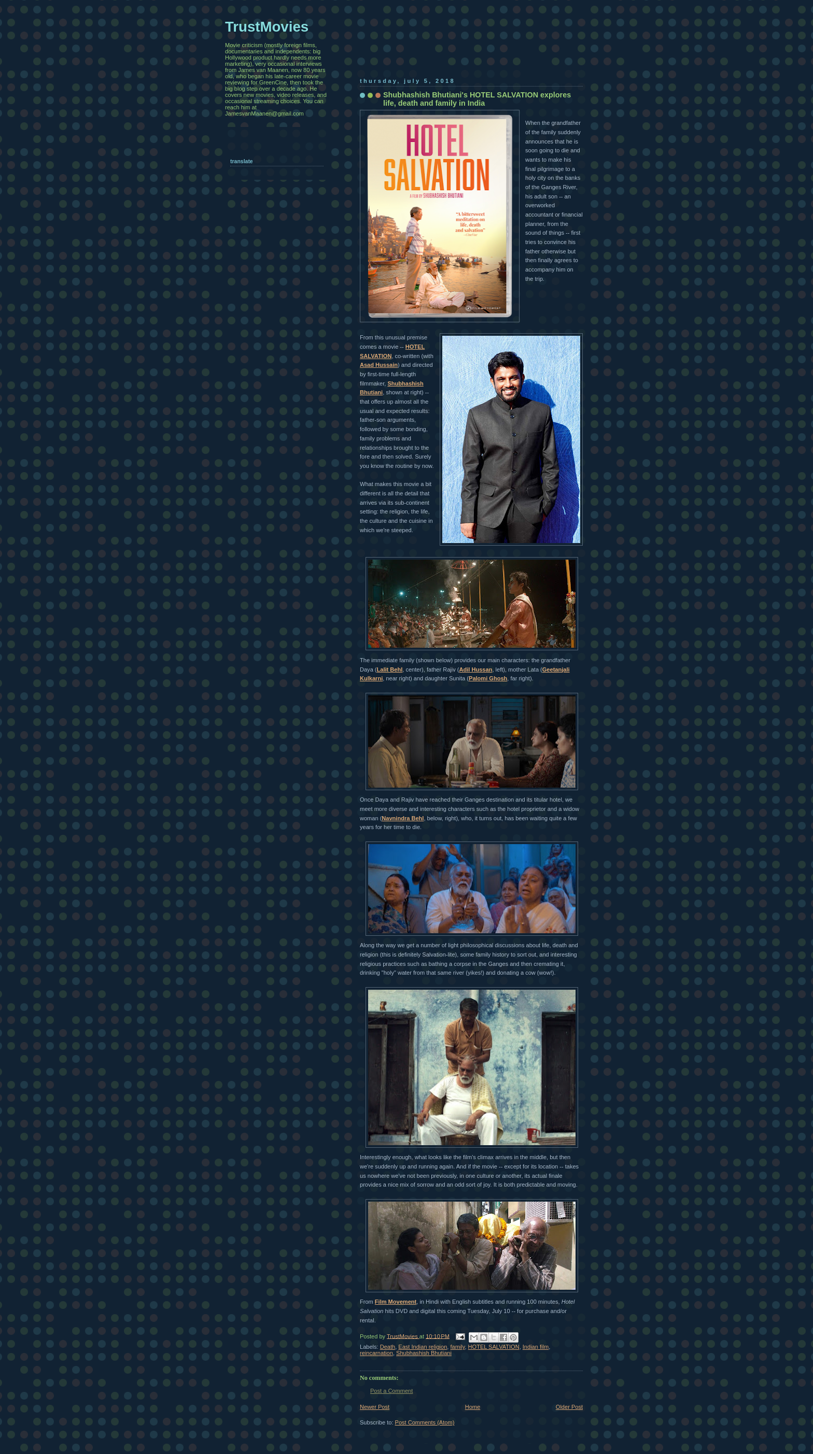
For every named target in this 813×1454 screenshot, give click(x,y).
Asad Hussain (379, 365)
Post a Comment (391, 1391)
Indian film (536, 1347)
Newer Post (374, 1407)
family (457, 1347)
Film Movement (395, 1302)
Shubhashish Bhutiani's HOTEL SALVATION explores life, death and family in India (477, 99)
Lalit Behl (390, 669)
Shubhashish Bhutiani (424, 1353)
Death (387, 1347)
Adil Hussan (476, 669)
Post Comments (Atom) (425, 1422)
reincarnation (376, 1353)
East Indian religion (422, 1347)
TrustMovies (403, 1336)
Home (472, 1407)
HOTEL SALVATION (494, 1347)
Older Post (569, 1407)
